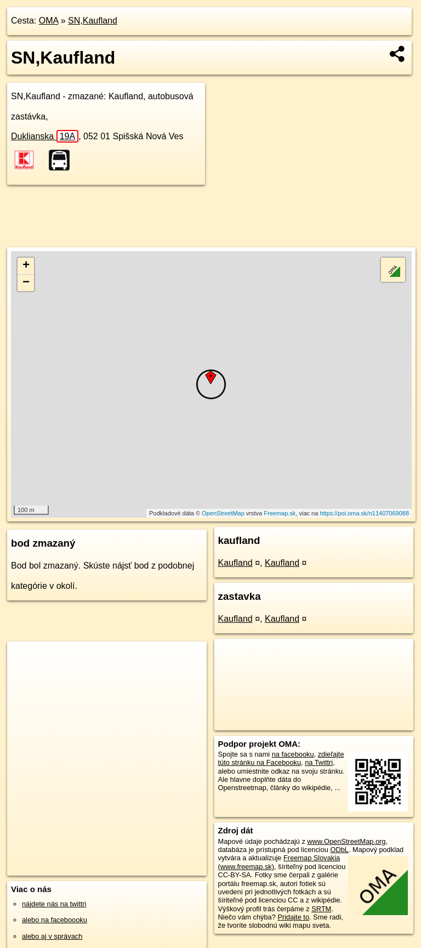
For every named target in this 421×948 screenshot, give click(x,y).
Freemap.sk (279, 513)
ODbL (339, 849)
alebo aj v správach (52, 936)
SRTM (321, 909)
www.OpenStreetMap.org (346, 841)
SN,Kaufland (92, 20)
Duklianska (44, 136)
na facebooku (293, 754)
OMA (49, 20)
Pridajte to (293, 917)
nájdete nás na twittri (54, 904)
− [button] (26, 283)
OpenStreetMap (223, 513)
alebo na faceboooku (54, 920)
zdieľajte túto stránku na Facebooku (281, 758)
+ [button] (26, 266)
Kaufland (235, 562)
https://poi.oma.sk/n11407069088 (364, 513)
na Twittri (319, 762)
